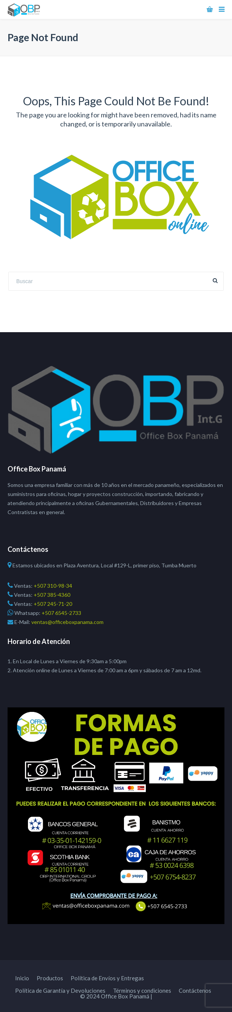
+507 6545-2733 (61, 613)
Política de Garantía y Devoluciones (60, 990)
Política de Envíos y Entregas (107, 978)
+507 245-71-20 (52, 604)
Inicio (22, 978)
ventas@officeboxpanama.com (67, 622)
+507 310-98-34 (52, 585)
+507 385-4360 (51, 594)
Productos (50, 978)
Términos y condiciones (142, 990)
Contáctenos (195, 990)
